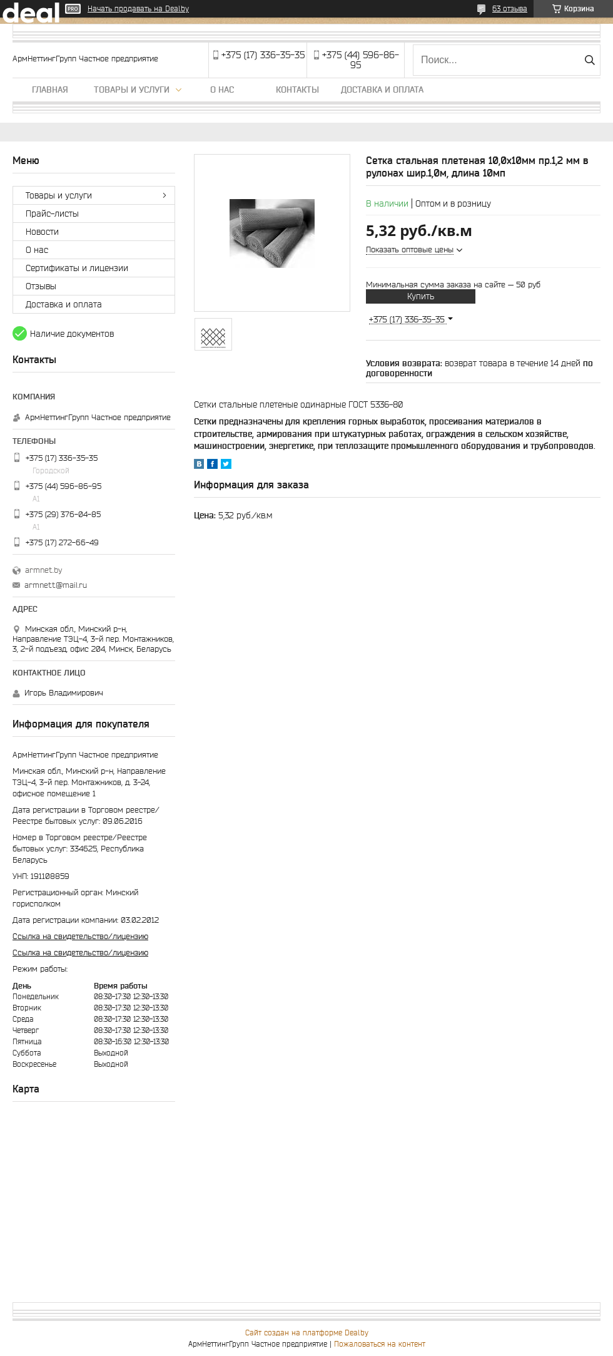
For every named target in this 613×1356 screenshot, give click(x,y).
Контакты (297, 90)
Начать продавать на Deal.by (138, 8)
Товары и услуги (132, 90)
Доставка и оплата (382, 90)
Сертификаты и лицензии (77, 268)
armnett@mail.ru (55, 585)
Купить (420, 296)
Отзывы (41, 286)
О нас (222, 90)
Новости (42, 232)
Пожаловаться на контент (379, 1344)
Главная (50, 90)
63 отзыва (509, 8)
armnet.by (43, 570)
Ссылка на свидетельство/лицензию (80, 936)
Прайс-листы (52, 213)
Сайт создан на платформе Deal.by (306, 1332)
